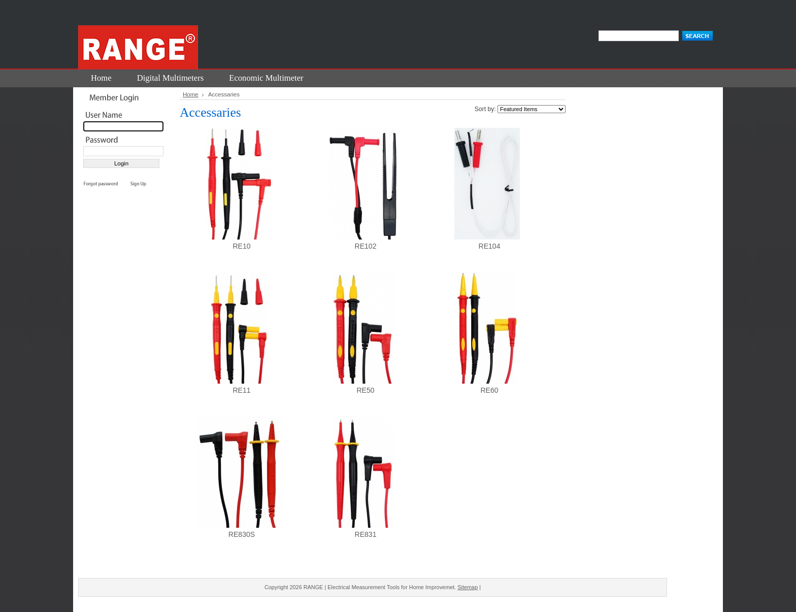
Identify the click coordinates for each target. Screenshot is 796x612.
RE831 (365, 534)
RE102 (365, 246)
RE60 (489, 390)
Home (190, 94)
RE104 (489, 246)
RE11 (241, 390)
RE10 (241, 246)
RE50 (365, 390)
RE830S (241, 534)
